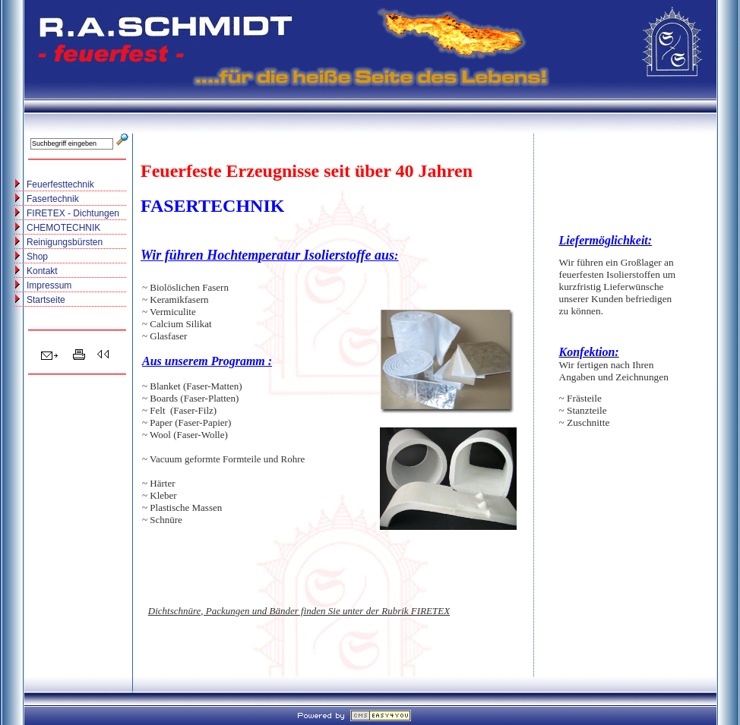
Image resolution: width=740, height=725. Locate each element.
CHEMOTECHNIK (63, 227)
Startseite (46, 300)
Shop (37, 256)
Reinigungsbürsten (65, 242)
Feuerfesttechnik (60, 184)
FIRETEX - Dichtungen (73, 213)
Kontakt (42, 271)
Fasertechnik (53, 199)
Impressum (49, 285)
